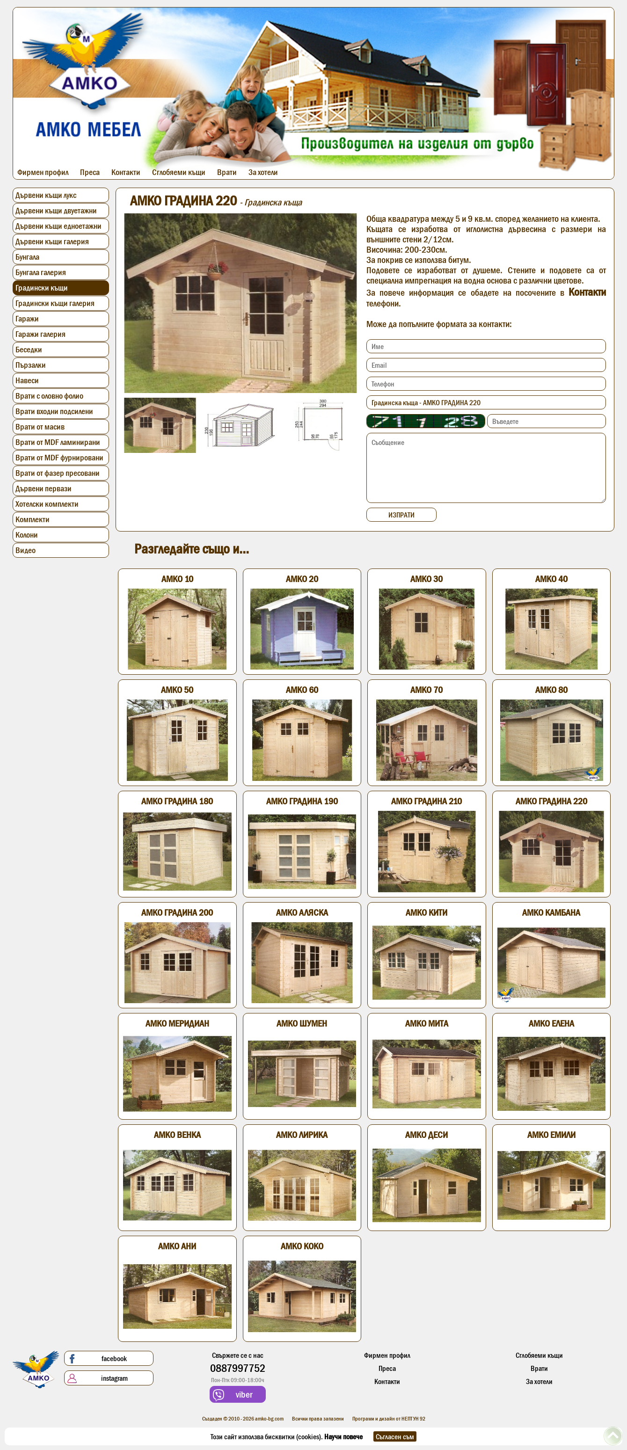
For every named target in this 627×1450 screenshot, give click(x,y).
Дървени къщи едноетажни (58, 226)
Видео (25, 550)
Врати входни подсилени (54, 411)
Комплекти (32, 519)
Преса (90, 172)
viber (233, 1395)
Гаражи (27, 318)
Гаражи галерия (40, 334)
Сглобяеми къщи (178, 172)
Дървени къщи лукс (45, 195)
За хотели (263, 172)
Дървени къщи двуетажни (56, 210)
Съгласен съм (395, 1436)
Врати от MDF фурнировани (59, 457)
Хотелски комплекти (47, 504)
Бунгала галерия (40, 272)
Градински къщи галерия (55, 303)
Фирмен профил (42, 172)
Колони (26, 534)
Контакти (125, 172)
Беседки (28, 349)
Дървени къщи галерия (52, 241)
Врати (227, 172)
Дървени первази (43, 488)
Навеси (27, 380)
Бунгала (27, 257)
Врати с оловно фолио (49, 396)
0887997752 (237, 1368)
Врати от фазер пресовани (57, 473)
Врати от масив (40, 426)
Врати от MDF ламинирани (57, 442)
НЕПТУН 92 (413, 1418)
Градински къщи (41, 287)
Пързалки (30, 365)
